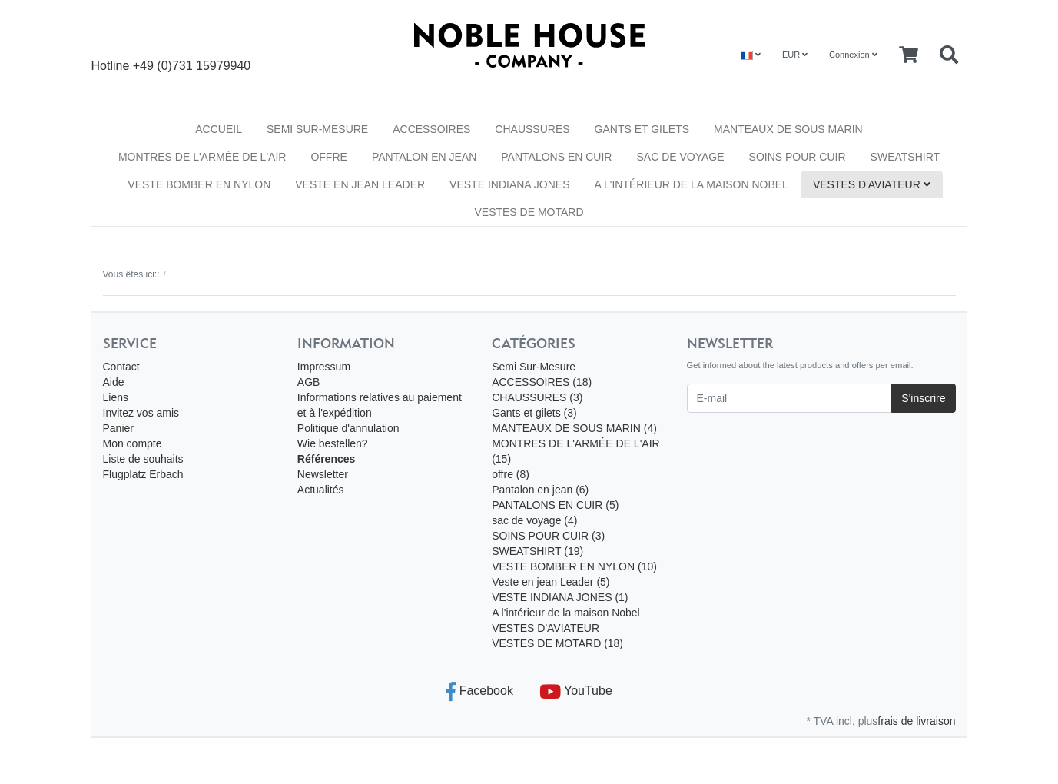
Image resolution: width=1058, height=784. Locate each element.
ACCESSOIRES (431, 129)
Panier (118, 428)
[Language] (750, 55)
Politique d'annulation (348, 428)
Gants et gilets (642, 129)
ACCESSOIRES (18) (542, 382)
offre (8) (510, 474)
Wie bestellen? (332, 443)
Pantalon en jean (424, 157)
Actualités (320, 489)
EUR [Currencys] (795, 54)
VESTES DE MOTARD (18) (557, 643)
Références (326, 459)
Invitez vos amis (141, 413)
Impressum (323, 366)
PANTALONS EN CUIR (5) (555, 505)
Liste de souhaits (143, 459)
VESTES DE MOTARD (528, 212)
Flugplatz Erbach (143, 474)
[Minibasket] (908, 55)
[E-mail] (790, 398)
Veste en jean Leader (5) (550, 582)
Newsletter (322, 474)
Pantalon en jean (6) (540, 489)
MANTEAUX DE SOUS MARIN (788, 129)
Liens (115, 397)
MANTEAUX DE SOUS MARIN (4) (574, 428)
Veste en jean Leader (360, 184)
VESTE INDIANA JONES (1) (560, 597)
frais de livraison (916, 721)
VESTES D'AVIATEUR (871, 184)
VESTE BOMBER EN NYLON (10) (574, 566)
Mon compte (132, 443)
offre (328, 157)
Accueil (218, 129)
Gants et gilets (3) (534, 413)
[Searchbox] (948, 55)
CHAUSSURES (532, 129)
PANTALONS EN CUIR (556, 157)
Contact (121, 366)
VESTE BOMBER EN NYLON (199, 184)
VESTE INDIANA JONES (509, 184)
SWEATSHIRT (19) (537, 551)
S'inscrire (923, 398)
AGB (308, 382)
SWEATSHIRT (905, 157)
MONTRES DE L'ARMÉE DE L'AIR (202, 157)
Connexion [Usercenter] (853, 54)
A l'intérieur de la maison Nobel (691, 184)
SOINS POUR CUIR (797, 157)
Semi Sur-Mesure (317, 129)
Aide (113, 382)
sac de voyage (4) (534, 520)
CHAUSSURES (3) (537, 397)
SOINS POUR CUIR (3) (548, 536)
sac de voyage (680, 157)
